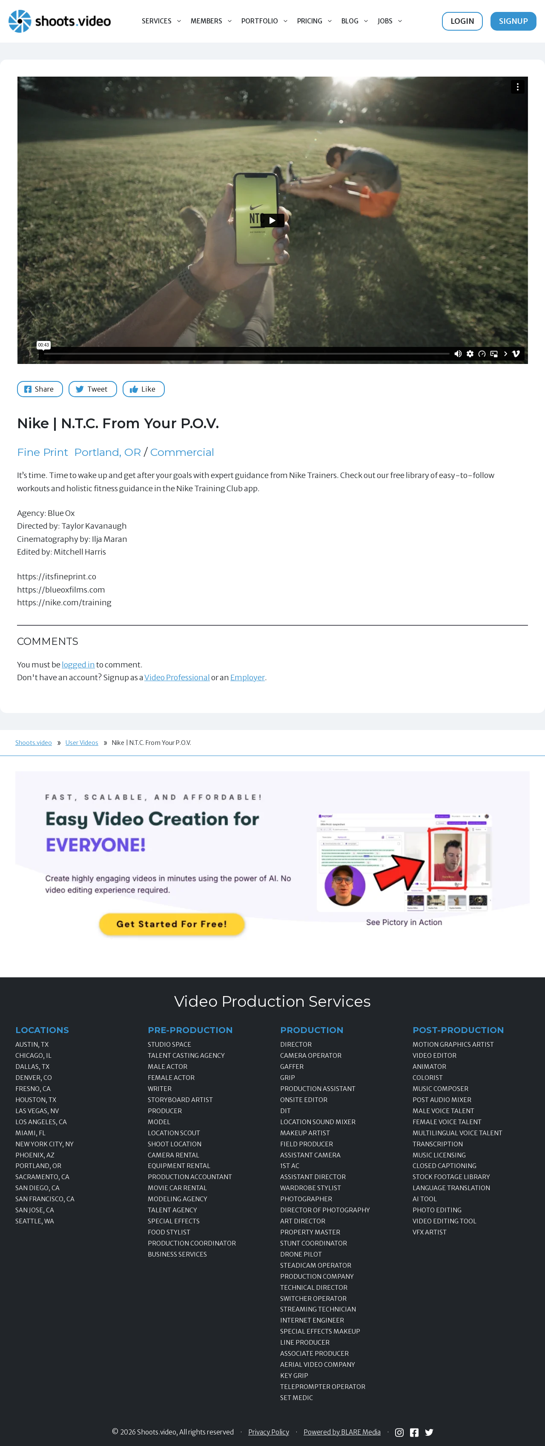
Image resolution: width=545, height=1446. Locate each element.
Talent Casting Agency (186, 1055)
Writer (160, 1089)
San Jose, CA (34, 1210)
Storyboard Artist (180, 1100)
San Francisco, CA (45, 1199)
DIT (285, 1111)
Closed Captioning (444, 1166)
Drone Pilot (301, 1254)
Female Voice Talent (447, 1122)
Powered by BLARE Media (342, 1432)
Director (296, 1044)
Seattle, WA (34, 1221)
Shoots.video (33, 743)
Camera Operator (310, 1055)
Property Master (310, 1232)
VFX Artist (430, 1232)
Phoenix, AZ (34, 1155)
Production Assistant (318, 1089)
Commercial (182, 452)
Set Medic (296, 1398)
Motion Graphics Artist (453, 1044)
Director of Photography (325, 1210)
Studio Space (169, 1044)
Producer (165, 1111)
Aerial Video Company (317, 1365)
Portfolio (267, 21)
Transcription (438, 1144)
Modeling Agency (177, 1199)
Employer (247, 677)
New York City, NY (44, 1144)
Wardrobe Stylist (310, 1188)
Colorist (428, 1078)
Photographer (306, 1199)
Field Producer (306, 1144)
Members (214, 21)
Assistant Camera (310, 1155)
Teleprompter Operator (322, 1387)
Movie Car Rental (177, 1188)
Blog (357, 21)
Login (462, 21)
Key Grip (294, 1376)
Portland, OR (107, 452)
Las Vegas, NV (37, 1111)
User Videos (82, 743)
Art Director (302, 1221)
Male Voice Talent (443, 1111)
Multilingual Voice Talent (457, 1133)
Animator (429, 1067)
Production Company (317, 1276)
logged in (78, 665)
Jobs (392, 21)
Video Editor (434, 1055)
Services (164, 21)
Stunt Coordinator (313, 1243)
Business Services (177, 1254)
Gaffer (292, 1067)
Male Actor (167, 1067)
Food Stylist (169, 1232)
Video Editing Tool (444, 1221)
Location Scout (174, 1133)
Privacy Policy (268, 1432)
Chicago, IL (33, 1055)
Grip (287, 1078)
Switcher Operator (313, 1299)
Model (159, 1122)
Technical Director (313, 1287)
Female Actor (171, 1078)
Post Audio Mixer (442, 1100)
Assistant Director (313, 1177)
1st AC (289, 1166)
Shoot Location (174, 1144)
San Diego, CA (37, 1188)
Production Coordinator (192, 1243)
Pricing (317, 21)
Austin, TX (32, 1044)
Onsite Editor (303, 1100)
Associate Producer (314, 1353)
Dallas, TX (32, 1067)
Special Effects (174, 1221)
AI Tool (425, 1199)
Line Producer (305, 1342)
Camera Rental (173, 1155)
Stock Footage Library (451, 1177)
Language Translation (451, 1188)
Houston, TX (35, 1100)
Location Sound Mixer (318, 1122)
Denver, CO (33, 1078)
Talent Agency (172, 1210)
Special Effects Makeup (320, 1331)
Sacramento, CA (42, 1177)
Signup (513, 21)
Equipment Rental (179, 1166)
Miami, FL (30, 1133)
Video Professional (177, 677)
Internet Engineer (312, 1320)
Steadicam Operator (315, 1265)
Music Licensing (439, 1155)
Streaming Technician (318, 1309)
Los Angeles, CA (41, 1122)
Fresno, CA (33, 1089)
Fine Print (42, 452)
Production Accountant (190, 1177)
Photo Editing (437, 1210)
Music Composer (440, 1089)
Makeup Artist (305, 1133)
